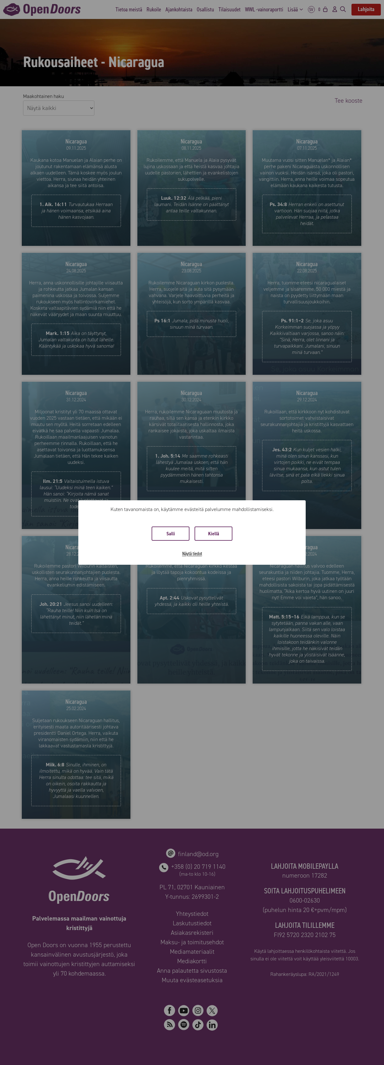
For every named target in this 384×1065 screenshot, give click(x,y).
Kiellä (213, 533)
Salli (170, 533)
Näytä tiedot (192, 553)
